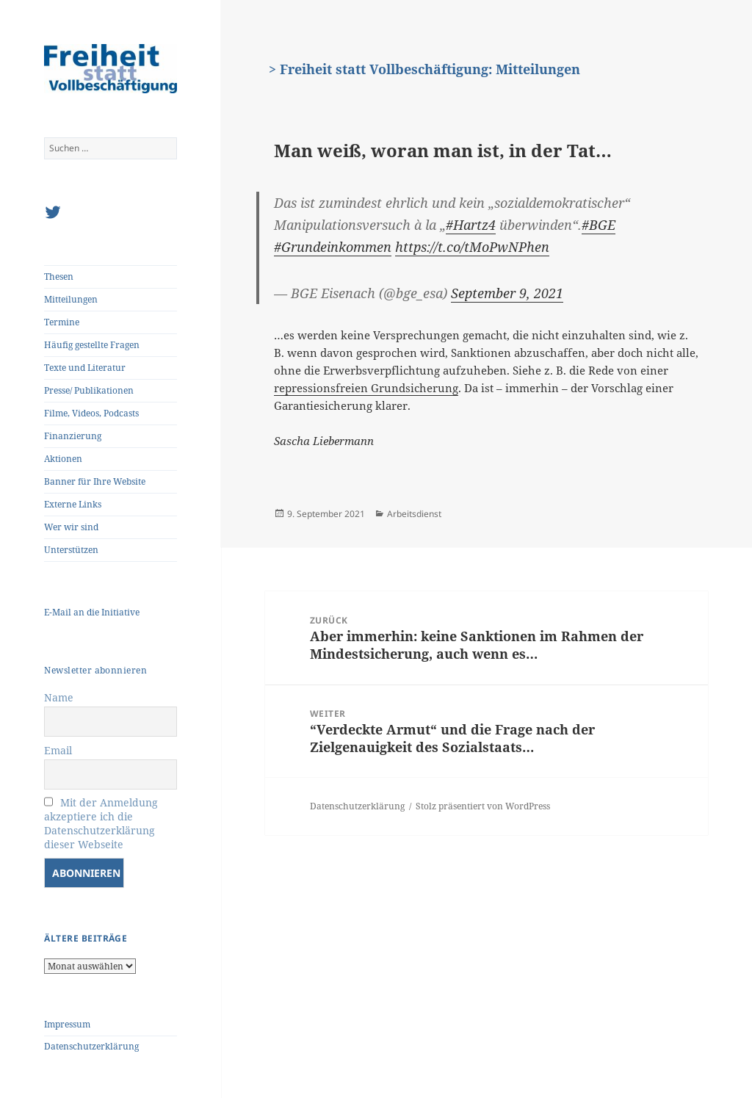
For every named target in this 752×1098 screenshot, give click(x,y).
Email (58, 750)
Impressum (67, 1024)
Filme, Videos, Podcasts (91, 413)
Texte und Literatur (85, 367)
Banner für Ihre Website (94, 481)
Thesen (58, 276)
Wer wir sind (71, 527)
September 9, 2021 (507, 293)
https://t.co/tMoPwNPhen (472, 247)
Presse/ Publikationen (89, 390)
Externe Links (72, 504)
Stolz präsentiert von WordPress (483, 806)
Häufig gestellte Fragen (92, 345)
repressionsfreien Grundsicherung (366, 387)
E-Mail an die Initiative (92, 612)
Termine (61, 322)
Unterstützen (71, 549)
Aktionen (63, 458)
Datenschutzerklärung (91, 1046)
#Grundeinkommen (332, 247)
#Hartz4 (471, 225)
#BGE (598, 225)
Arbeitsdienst (414, 514)
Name (58, 697)
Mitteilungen (71, 299)
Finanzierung (72, 436)
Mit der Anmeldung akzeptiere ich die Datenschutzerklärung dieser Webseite (101, 823)
